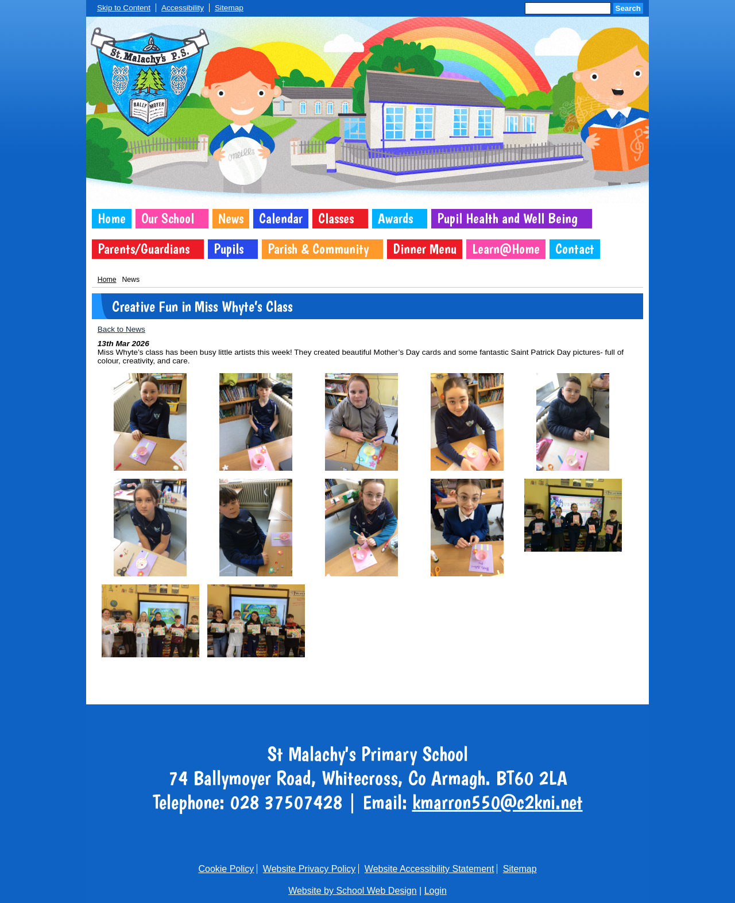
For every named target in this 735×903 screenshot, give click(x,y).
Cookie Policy (226, 869)
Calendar (281, 218)
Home (112, 218)
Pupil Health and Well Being (507, 218)
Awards (395, 218)
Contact (574, 249)
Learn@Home (506, 249)
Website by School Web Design (352, 891)
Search (628, 8)
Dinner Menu (425, 249)
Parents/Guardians (143, 249)
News (230, 218)
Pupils (228, 249)
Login (435, 891)
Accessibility (182, 7)
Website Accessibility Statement (429, 869)
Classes (336, 218)
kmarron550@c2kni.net (497, 802)
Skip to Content (123, 7)
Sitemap (229, 7)
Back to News (121, 329)
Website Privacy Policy (309, 869)
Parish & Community (318, 249)
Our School (167, 218)
